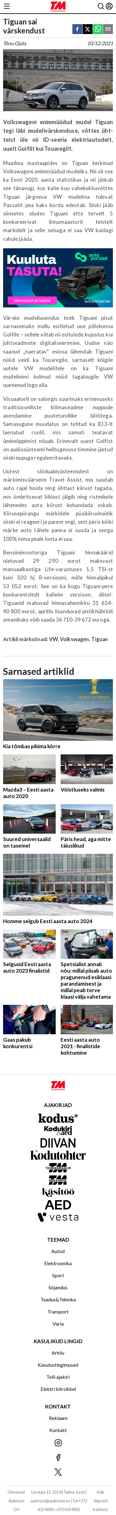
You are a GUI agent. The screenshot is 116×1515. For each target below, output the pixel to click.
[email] (108, 29)
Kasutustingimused (58, 1365)
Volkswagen (74, 639)
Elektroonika (58, 1263)
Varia (58, 1323)
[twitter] (87, 29)
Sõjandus (58, 1287)
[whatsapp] (98, 29)
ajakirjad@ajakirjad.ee (50, 1500)
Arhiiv (58, 1353)
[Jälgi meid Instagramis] (58, 1443)
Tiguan (99, 639)
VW (53, 639)
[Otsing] (101, 6)
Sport (58, 1275)
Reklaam (58, 1418)
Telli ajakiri (58, 1377)
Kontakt (58, 1430)
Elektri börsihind (58, 1389)
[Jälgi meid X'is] (58, 1472)
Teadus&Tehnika (58, 1299)
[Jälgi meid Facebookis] (58, 1458)
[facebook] (77, 29)
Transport (58, 1311)
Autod (58, 1251)
